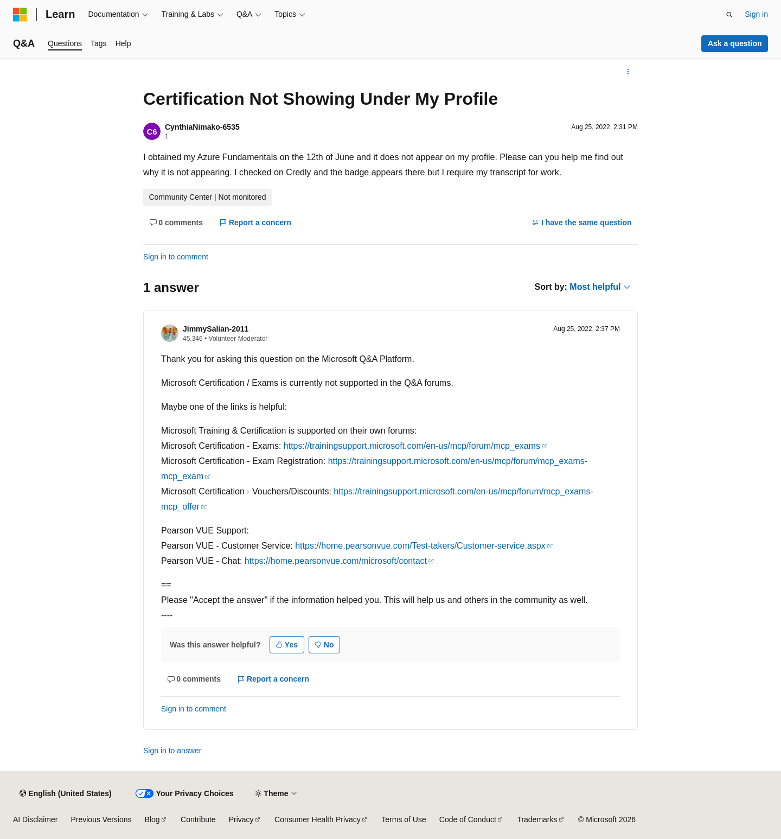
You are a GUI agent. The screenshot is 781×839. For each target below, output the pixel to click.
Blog (152, 819)
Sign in (756, 14)
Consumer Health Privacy (317, 819)
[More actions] (628, 71)
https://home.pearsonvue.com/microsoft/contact (336, 560)
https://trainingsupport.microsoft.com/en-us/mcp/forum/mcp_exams (412, 445)
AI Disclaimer (35, 819)
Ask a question (735, 43)
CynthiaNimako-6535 (202, 127)
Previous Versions (101, 819)
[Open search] (729, 14)
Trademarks (537, 819)
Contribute (198, 819)
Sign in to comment (175, 256)
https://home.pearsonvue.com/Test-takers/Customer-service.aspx (420, 545)
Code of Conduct (467, 819)
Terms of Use (403, 819)
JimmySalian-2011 (215, 329)
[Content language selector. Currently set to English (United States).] (65, 793)
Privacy (241, 819)
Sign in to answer (172, 750)
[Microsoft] (20, 15)
